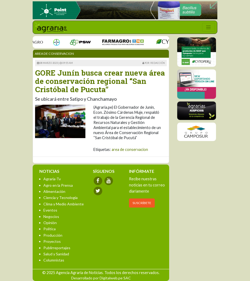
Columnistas (53, 260)
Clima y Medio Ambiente (63, 204)
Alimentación (54, 191)
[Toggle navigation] (208, 27)
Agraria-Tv (52, 179)
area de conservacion (130, 149)
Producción (52, 235)
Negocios (51, 216)
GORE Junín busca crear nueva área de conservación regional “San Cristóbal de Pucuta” (100, 81)
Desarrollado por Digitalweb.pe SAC (101, 278)
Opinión (50, 222)
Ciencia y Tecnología (60, 197)
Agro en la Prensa (58, 185)
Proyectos (52, 241)
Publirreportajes (56, 247)
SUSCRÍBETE (141, 203)
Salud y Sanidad (56, 254)
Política (49, 229)
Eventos (50, 210)
